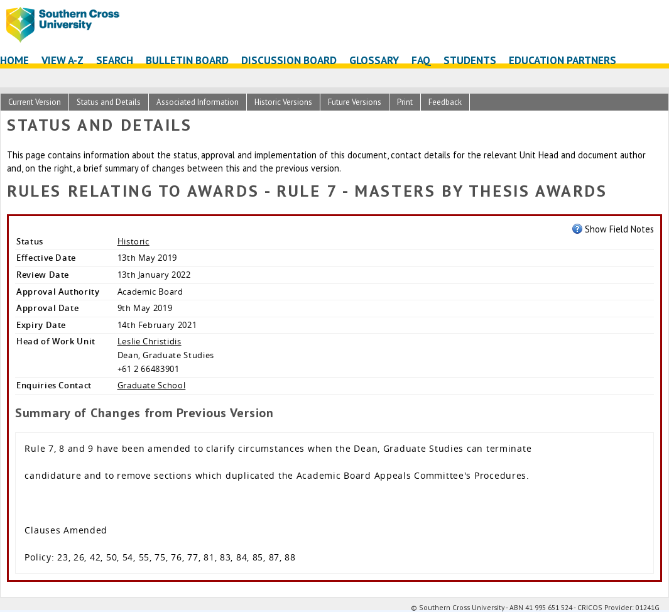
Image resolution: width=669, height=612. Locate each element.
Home (14, 60)
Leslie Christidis (149, 341)
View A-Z (62, 60)
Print (405, 102)
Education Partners (562, 60)
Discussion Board (289, 60)
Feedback (445, 102)
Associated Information (197, 102)
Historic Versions (283, 102)
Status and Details (109, 102)
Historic (133, 241)
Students (469, 60)
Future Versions (354, 102)
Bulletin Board (187, 60)
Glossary (374, 60)
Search (114, 60)
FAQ (421, 60)
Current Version (34, 102)
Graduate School (151, 385)
